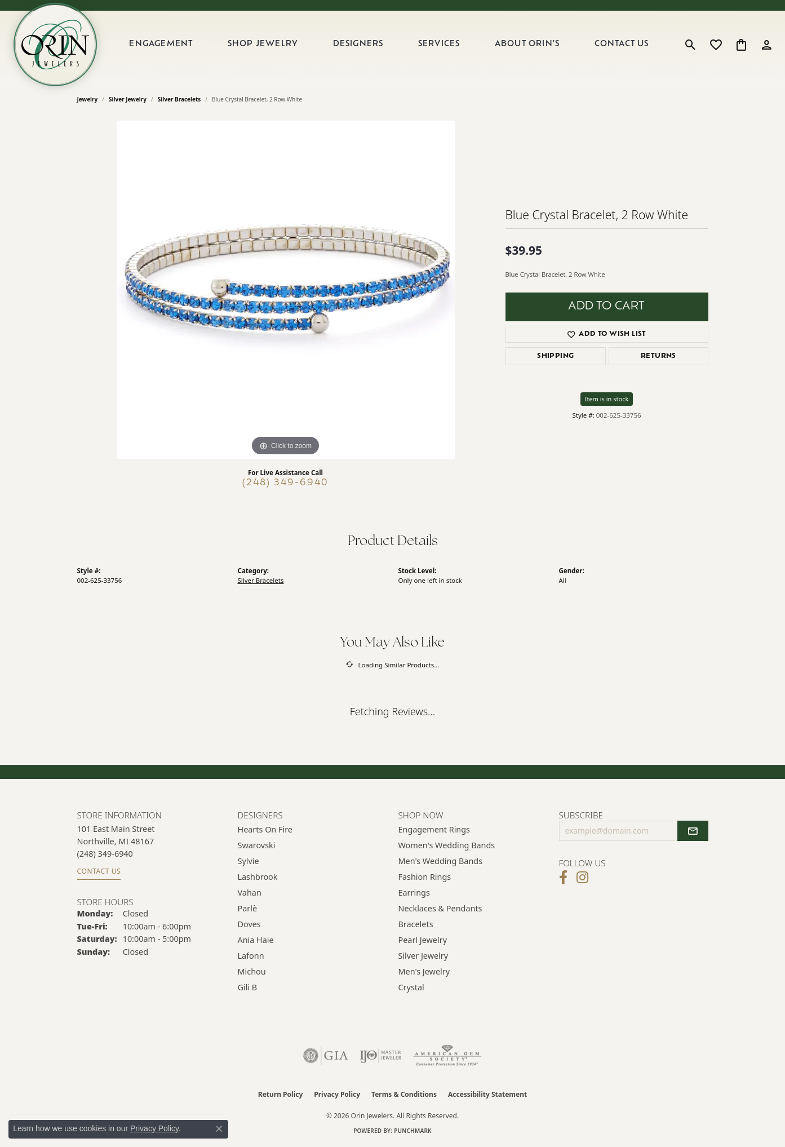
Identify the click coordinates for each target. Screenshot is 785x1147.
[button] (691, 44)
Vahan (249, 892)
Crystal (411, 987)
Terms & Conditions (404, 1094)
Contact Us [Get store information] (99, 871)
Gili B (248, 987)
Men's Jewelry (424, 971)
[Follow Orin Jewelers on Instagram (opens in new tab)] (582, 877)
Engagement (161, 44)
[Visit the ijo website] (381, 1056)
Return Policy (280, 1094)
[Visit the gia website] (325, 1056)
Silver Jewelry (128, 99)
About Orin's (527, 44)
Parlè (248, 908)
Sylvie (248, 861)
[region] (286, 290)
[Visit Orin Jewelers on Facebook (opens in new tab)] (563, 877)
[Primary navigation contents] (389, 44)
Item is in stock (607, 399)
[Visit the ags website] (447, 1056)
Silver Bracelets (179, 99)
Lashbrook (258, 876)
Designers (358, 44)
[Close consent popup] (219, 1129)
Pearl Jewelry (422, 940)
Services (439, 44)
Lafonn (251, 955)
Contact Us (622, 44)
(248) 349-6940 (285, 483)
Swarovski (257, 845)
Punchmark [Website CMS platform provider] (413, 1131)
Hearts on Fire (265, 829)
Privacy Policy (337, 1094)
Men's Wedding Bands (440, 861)
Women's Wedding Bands (446, 845)
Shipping (555, 356)
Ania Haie (256, 940)
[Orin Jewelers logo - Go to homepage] (55, 44)
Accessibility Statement (487, 1094)
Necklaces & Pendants (440, 908)
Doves (249, 924)
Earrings (414, 892)
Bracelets (415, 924)
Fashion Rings (424, 876)
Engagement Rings (434, 829)
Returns (658, 356)
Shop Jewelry (263, 44)
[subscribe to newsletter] (692, 831)
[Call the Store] (105, 853)
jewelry (87, 99)
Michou (252, 971)
